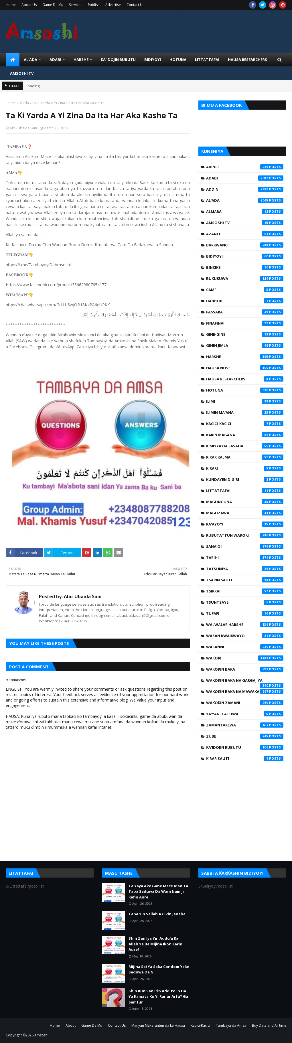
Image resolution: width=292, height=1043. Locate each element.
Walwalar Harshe (244, 624)
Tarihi (244, 557)
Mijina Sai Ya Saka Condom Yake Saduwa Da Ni (159, 969)
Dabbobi (244, 300)
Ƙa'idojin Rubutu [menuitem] (118, 59)
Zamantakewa (244, 725)
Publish (94, 4)
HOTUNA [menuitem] (177, 59)
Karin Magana (244, 434)
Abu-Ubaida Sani (23, 128)
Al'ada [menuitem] (30, 59)
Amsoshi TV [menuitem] (21, 73)
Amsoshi (41, 1035)
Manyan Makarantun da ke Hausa (158, 1025)
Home (11, 4)
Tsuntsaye (244, 602)
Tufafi (244, 613)
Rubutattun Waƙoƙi (244, 535)
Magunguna (244, 501)
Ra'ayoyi (244, 524)
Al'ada (24, 102)
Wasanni (244, 646)
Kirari (244, 468)
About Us (29, 4)
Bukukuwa (244, 278)
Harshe (244, 356)
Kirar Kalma (244, 457)
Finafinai (244, 323)
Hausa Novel (244, 367)
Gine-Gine (244, 334)
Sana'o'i (244, 546)
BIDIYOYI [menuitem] (152, 59)
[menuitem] (12, 59)
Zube (244, 736)
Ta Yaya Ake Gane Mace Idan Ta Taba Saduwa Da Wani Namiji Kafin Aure (158, 891)
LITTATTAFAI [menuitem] (207, 59)
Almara (244, 211)
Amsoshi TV (244, 222)
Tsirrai (244, 591)
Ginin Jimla (244, 345)
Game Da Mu (52, 4)
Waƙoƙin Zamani (244, 702)
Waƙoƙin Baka (244, 669)
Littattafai (244, 490)
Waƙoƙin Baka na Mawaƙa (244, 691)
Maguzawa (244, 512)
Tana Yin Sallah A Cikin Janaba (157, 913)
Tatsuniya (244, 568)
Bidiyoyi (244, 256)
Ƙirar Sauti (244, 758)
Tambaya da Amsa (231, 1025)
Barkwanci (244, 245)
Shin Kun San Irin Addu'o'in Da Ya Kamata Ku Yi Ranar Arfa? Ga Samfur (158, 996)
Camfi (244, 289)
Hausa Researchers (244, 379)
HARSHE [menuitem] (81, 59)
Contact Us (135, 4)
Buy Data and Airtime (269, 1025)
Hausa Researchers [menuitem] (247, 59)
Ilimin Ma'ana (244, 412)
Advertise (113, 4)
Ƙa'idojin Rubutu (244, 747)
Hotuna (244, 390)
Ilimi (244, 401)
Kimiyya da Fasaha (244, 446)
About (71, 1025)
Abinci (244, 166)
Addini (244, 189)
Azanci (244, 233)
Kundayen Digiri (244, 479)
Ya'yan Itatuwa (244, 713)
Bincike (244, 267)
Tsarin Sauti (244, 579)
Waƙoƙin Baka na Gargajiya (244, 682)
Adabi (244, 178)
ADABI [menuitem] (55, 59)
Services (75, 4)
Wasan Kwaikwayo (244, 635)
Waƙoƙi (244, 658)
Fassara (244, 312)
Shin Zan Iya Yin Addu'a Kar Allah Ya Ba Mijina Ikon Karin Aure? (155, 944)
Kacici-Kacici (244, 423)
